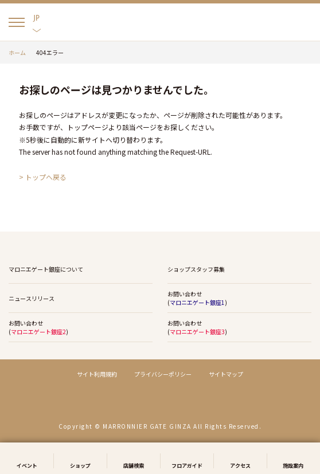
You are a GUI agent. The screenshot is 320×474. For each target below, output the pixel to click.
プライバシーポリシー (163, 374)
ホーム (17, 52)
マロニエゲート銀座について (46, 269)
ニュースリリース (31, 298)
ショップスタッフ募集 (196, 269)
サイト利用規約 (97, 374)
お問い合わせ (235, 298)
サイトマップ (226, 374)
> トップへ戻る (43, 177)
